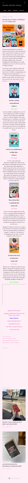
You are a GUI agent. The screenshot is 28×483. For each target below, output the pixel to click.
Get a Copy (14, 158)
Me (25, 10)
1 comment (8, 468)
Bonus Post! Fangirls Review (14, 321)
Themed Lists (16, 340)
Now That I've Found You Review (14, 326)
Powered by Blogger (14, 478)
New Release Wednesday (7, 340)
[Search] (25, 2)
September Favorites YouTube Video (15, 81)
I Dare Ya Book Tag (14, 329)
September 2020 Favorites (14, 310)
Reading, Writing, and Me (11, 5)
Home (3, 10)
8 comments (8, 426)
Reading (14, 10)
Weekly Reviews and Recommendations (10, 342)
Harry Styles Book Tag (14, 324)
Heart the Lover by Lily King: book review (12, 423)
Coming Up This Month (11, 338)
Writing (20, 10)
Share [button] (3, 336)
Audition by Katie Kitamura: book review (11, 465)
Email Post (8, 336)
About (8, 10)
